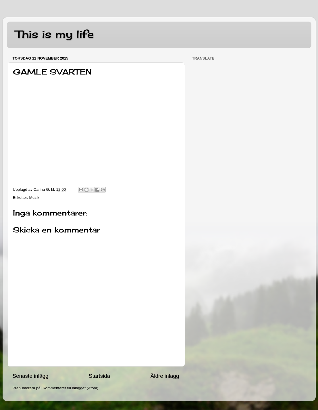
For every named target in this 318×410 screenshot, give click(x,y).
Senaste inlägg (31, 376)
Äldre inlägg (165, 376)
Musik (34, 197)
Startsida (99, 376)
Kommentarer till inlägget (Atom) (71, 388)
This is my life (55, 34)
